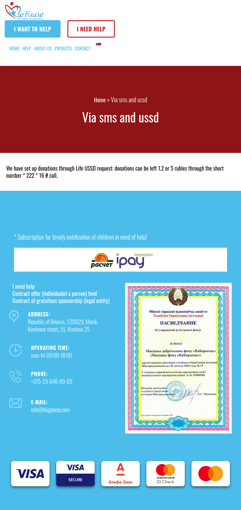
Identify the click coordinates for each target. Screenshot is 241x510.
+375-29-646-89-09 (51, 381)
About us (43, 48)
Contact (83, 48)
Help (27, 48)
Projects (63, 48)
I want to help (32, 29)
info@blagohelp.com (50, 409)
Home (14, 48)
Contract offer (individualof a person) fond (54, 293)
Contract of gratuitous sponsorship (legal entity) (60, 300)
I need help (91, 29)
